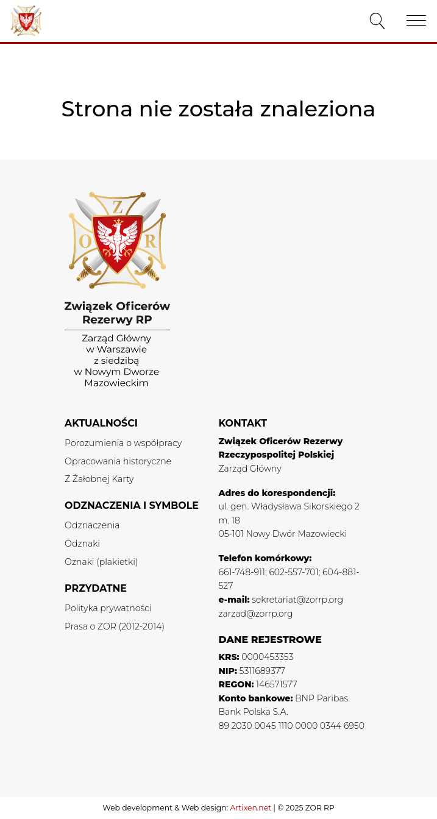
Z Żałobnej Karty (99, 478)
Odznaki (82, 543)
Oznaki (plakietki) (101, 561)
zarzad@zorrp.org (256, 613)
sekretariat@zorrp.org (297, 599)
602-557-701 (293, 572)
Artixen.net (250, 807)
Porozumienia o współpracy (123, 443)
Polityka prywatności (108, 608)
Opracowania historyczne (118, 461)
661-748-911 (242, 572)
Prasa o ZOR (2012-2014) (115, 626)
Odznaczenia (92, 525)
